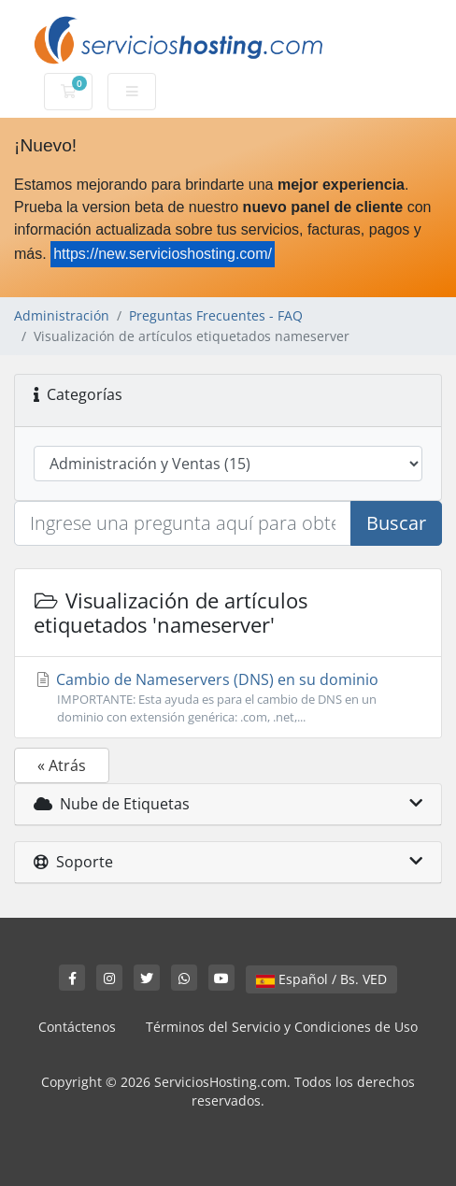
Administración (61, 315)
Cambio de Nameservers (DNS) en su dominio (228, 697)
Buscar (396, 523)
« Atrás (61, 765)
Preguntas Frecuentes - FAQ (216, 315)
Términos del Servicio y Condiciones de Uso (282, 1027)
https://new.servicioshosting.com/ (162, 254)
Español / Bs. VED (321, 979)
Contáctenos (77, 1027)
